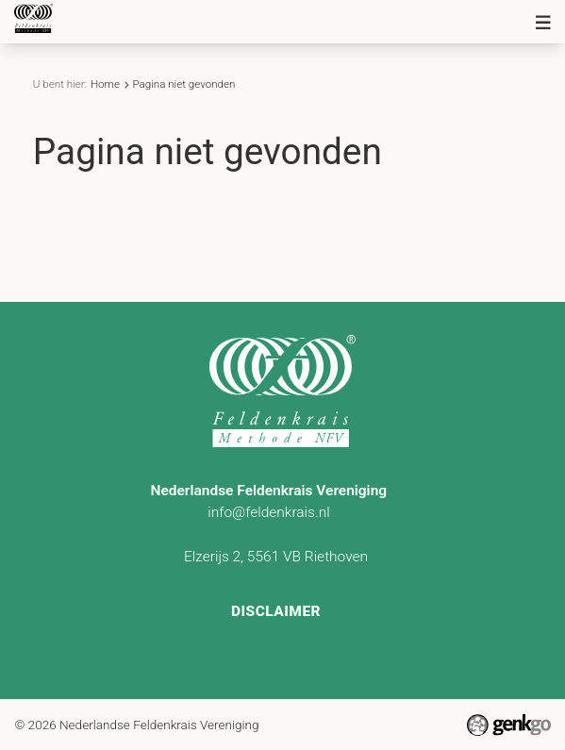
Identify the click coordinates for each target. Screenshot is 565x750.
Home (105, 84)
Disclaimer (276, 609)
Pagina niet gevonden (183, 84)
